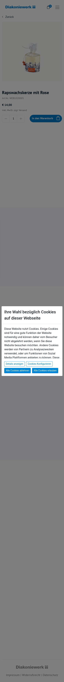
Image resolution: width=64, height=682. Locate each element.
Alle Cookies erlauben (45, 370)
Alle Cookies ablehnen (17, 370)
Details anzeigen (14, 363)
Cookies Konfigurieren (39, 363)
